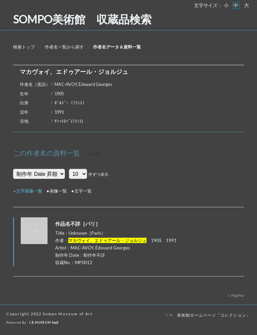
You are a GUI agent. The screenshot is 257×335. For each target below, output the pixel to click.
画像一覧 (58, 191)
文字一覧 (83, 191)
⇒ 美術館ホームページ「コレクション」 (210, 315)
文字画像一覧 (29, 191)
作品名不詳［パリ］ (77, 224)
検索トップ (24, 46)
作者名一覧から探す (64, 46)
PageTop (237, 295)
